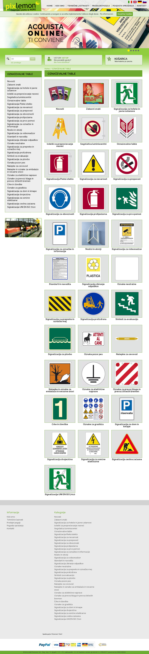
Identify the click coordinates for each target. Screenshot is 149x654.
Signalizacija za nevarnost (20, 107)
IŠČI (32, 59)
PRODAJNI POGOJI (101, 6)
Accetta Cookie (125, 14)
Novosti (11, 81)
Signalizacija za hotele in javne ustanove (22, 89)
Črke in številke (14, 184)
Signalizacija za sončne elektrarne (18, 199)
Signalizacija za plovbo (18, 159)
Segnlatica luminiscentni (19, 97)
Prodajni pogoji (13, 523)
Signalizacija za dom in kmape (22, 191)
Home (47, 69)
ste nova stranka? (62, 62)
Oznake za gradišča (16, 188)
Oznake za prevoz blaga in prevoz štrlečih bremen (20, 179)
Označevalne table (16, 100)
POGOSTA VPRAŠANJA (123, 6)
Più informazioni (106, 14)
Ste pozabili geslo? (62, 60)
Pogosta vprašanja (15, 525)
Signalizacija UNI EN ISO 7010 (21, 207)
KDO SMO (59, 6)
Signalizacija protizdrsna (19, 152)
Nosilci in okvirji (14, 130)
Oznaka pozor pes (16, 162)
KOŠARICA (121, 58)
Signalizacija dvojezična (18, 194)
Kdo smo (11, 517)
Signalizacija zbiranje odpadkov (22, 140)
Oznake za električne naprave (22, 175)
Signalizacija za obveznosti (20, 114)
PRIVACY (104, 652)
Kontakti (10, 528)
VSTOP (65, 58)
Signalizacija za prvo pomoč (21, 121)
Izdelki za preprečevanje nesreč (23, 94)
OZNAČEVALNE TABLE (20, 74)
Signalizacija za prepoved (19, 111)
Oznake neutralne (16, 143)
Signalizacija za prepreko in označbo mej (20, 148)
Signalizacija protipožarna (19, 117)
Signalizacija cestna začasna (21, 204)
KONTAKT (142, 6)
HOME (50, 6)
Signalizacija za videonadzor (21, 133)
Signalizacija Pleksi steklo (19, 104)
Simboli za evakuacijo (17, 156)
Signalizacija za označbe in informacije (20, 125)
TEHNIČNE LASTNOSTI (78, 6)
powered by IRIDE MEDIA (117, 652)
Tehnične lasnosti (15, 520)
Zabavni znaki (14, 85)
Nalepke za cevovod (17, 166)
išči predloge (16, 63)
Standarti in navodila (17, 137)
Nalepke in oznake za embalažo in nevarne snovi (23, 170)
